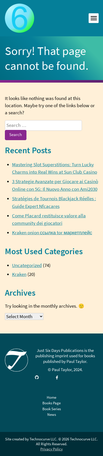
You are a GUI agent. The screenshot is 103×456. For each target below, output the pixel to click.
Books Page (51, 403)
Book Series (51, 408)
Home (51, 397)
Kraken (19, 274)
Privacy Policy (51, 449)
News (51, 414)
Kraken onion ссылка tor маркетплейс (52, 233)
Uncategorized (27, 265)
